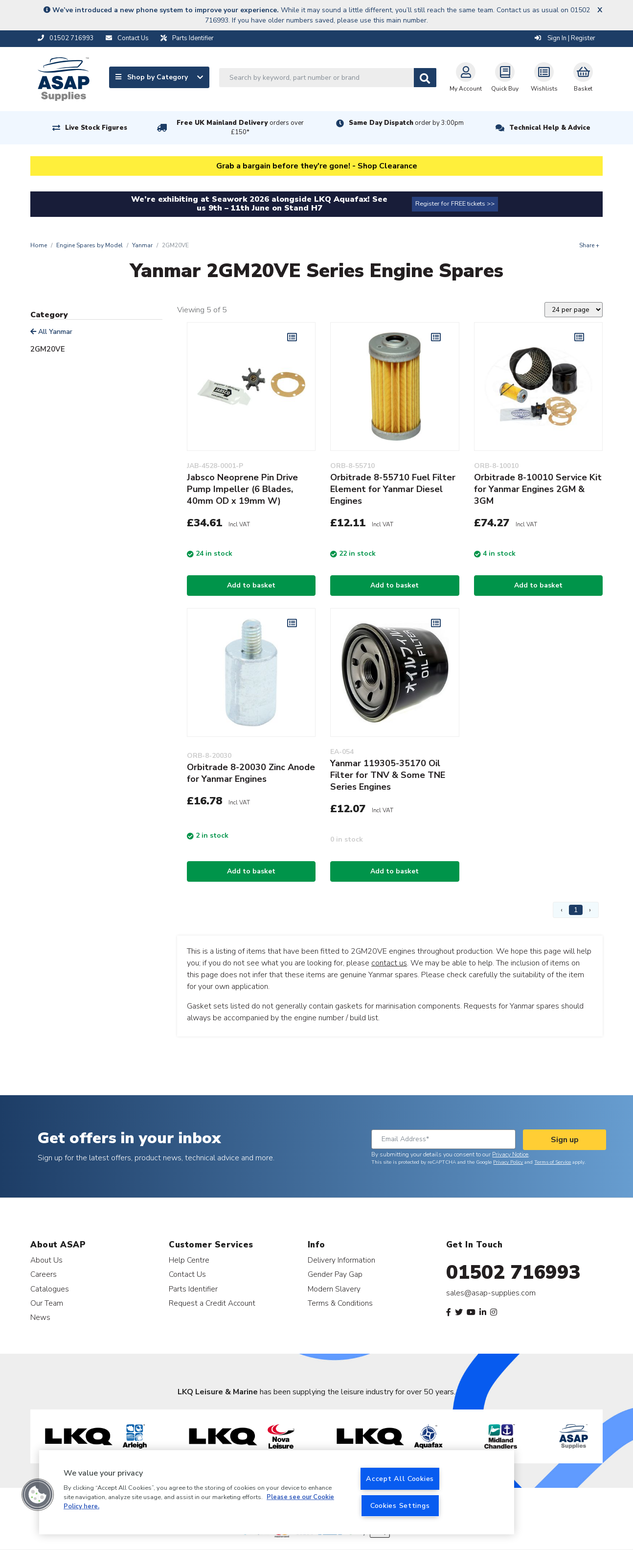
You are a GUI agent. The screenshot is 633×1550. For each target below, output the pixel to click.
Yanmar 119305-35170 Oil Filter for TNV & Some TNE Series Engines (387, 775)
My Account (466, 77)
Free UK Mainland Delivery (240, 127)
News (40, 1317)
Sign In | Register (565, 38)
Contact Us (187, 1274)
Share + (589, 245)
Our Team (46, 1303)
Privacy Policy (508, 1162)
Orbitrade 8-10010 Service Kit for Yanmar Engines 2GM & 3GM (538, 489)
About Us (46, 1260)
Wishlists (544, 77)
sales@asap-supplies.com (491, 1293)
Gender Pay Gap (335, 1274)
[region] (276, 1492)
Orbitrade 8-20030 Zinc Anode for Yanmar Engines (251, 773)
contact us (389, 963)
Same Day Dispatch (406, 122)
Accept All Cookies (400, 1478)
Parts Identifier (193, 1289)
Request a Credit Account (212, 1303)
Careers (43, 1274)
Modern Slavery (334, 1289)
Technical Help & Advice (549, 127)
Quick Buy (505, 77)
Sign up (565, 1139)
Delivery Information (341, 1260)
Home (38, 245)
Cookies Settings (400, 1505)
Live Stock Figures (96, 127)
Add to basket (251, 585)
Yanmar (142, 245)
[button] (37, 1494)
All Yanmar (51, 331)
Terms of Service (552, 1162)
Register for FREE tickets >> (455, 203)
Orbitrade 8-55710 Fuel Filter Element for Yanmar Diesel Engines (392, 489)
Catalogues (49, 1289)
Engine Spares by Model (89, 245)
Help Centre (189, 1260)
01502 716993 (513, 1272)
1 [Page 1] (576, 910)
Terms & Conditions (340, 1303)
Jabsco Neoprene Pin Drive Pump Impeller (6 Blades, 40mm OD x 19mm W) (242, 489)
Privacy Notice (510, 1154)
